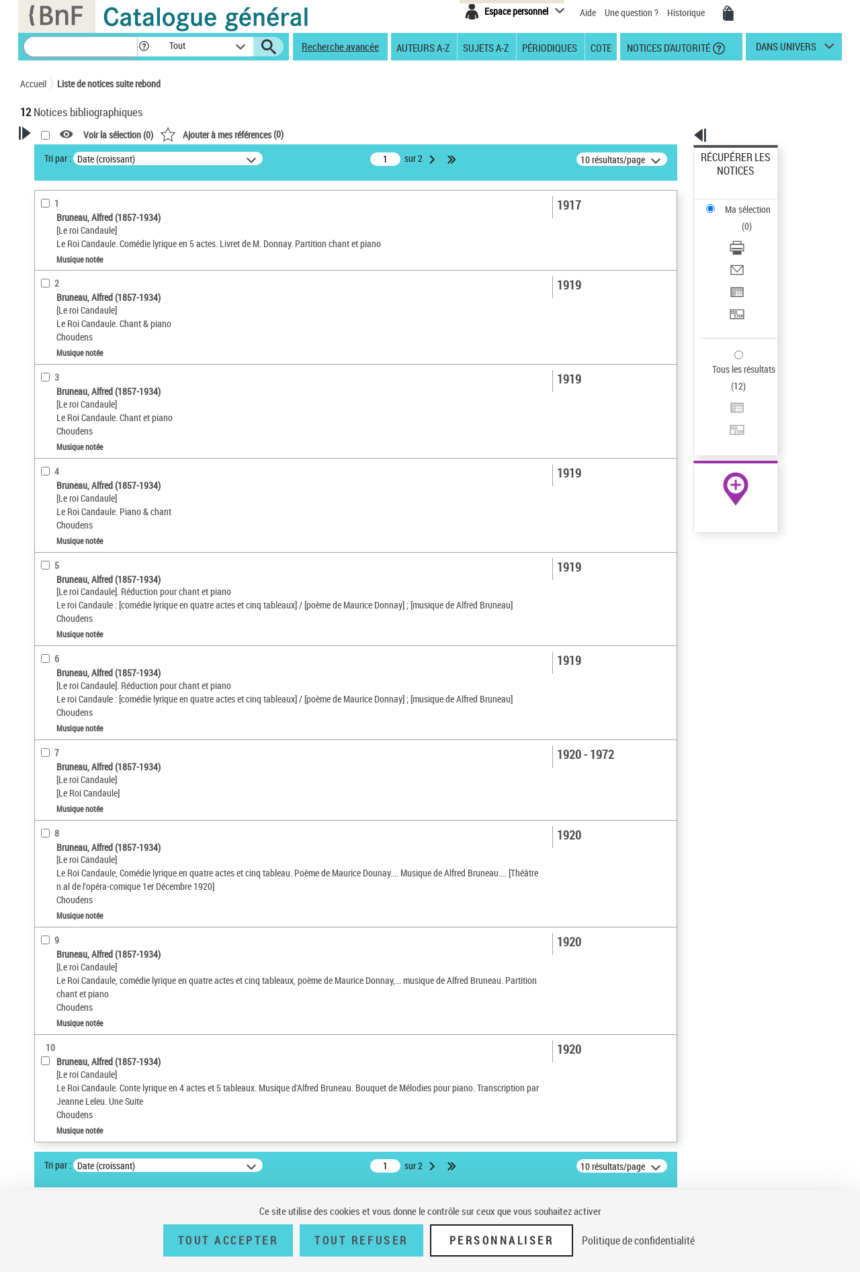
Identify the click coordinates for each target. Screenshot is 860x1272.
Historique (687, 12)
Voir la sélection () (291, 134)
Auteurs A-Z (422, 47)
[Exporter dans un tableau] (753, 234)
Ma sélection (726, 178)
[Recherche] (80, 46)
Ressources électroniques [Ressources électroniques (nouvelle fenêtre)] (729, 425)
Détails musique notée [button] (80, 312)
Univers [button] (49, 692)
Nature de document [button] (76, 271)
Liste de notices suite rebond (109, 83)
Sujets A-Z (486, 47)
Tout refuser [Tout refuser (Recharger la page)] (361, 1240)
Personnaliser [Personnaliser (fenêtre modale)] (501, 1240)
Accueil (33, 83)
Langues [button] (51, 625)
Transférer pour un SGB (746, 250)
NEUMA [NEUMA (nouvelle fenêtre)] (697, 440)
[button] (144, 46)
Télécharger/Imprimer (742, 201)
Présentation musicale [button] (80, 354)
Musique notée (68, 291)
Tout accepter (228, 1240)
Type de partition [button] (68, 415)
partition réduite (68, 374)
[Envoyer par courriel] (753, 218)
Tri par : (230, 158)
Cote (601, 47)
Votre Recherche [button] (75, 155)
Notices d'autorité (667, 47)
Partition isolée (69, 333)
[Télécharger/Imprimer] (753, 202)
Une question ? (631, 12)
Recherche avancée (340, 46)
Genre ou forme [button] (65, 669)
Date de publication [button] (74, 647)
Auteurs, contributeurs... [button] (85, 602)
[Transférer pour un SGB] (753, 250)
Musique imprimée (73, 435)
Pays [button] (44, 736)
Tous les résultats (735, 287)
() (394, 134)
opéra (50, 537)
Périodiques (549, 47)
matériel (54, 394)
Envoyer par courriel (740, 218)
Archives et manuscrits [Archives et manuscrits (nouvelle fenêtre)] (724, 410)
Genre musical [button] (63, 496)
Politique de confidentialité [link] (638, 1240)
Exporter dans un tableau (750, 234)
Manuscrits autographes (84, 475)
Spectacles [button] (56, 714)
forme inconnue (68, 517)
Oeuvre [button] (48, 580)
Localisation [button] (59, 558)
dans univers (786, 49)
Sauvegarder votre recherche (104, 221)
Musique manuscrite (76, 455)
